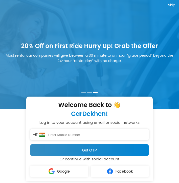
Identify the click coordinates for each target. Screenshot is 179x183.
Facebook (120, 171)
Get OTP (89, 150)
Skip (171, 5)
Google (59, 171)
